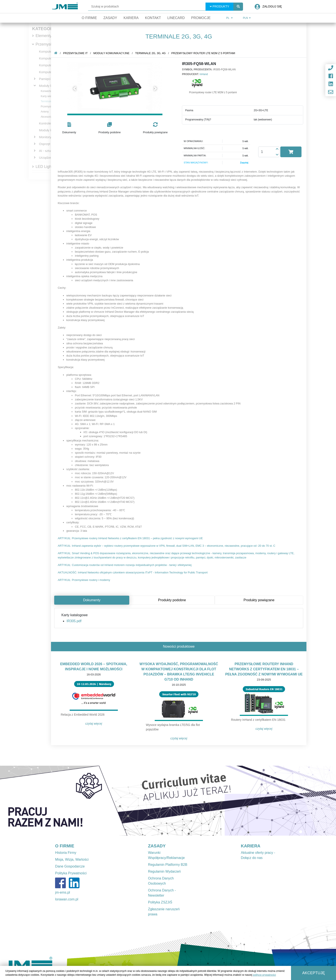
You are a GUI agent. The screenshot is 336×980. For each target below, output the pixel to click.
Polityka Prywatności (71, 873)
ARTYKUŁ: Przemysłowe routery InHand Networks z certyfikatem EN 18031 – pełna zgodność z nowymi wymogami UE (131, 538)
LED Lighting (47, 166)
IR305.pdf (74, 621)
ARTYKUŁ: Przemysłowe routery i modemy (84, 580)
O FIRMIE (64, 846)
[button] (75, 88)
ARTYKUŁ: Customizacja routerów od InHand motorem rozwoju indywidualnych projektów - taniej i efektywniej (125, 565)
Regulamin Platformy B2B (167, 864)
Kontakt (153, 18)
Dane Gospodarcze (70, 866)
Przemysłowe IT (49, 44)
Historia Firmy (65, 852)
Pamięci (44, 79)
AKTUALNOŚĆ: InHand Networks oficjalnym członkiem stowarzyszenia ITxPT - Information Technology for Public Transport (133, 572)
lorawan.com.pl (66, 899)
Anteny (45, 111)
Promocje (201, 18)
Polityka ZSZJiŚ (160, 902)
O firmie (89, 18)
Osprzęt (44, 144)
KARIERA (250, 846)
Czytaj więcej (94, 723)
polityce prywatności (264, 974)
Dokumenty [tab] (92, 600)
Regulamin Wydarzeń (164, 871)
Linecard (176, 18)
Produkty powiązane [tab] (259, 600)
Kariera (130, 18)
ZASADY (157, 846)
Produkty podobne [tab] (173, 600)
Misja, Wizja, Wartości (71, 859)
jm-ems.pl (62, 892)
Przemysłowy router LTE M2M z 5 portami (204, 53)
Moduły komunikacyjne (112, 53)
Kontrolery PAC (50, 123)
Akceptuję (313, 973)
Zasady (110, 18)
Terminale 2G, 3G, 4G (151, 53)
